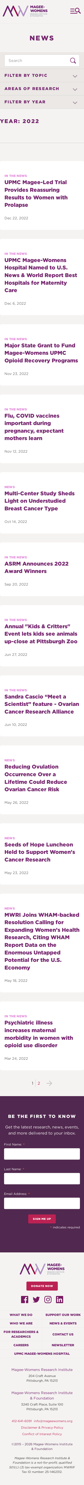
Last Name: (14, 1169)
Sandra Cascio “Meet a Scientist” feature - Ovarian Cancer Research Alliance (41, 704)
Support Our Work (63, 1315)
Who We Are (21, 1323)
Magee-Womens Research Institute (42, 1370)
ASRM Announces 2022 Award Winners (36, 567)
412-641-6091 (22, 1421)
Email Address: (17, 1194)
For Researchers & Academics (21, 1334)
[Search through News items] (42, 60)
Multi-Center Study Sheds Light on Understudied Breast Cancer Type (39, 501)
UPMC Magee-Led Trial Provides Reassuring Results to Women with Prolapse (36, 193)
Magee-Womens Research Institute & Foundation (42, 1395)
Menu (75, 11)
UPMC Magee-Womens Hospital (42, 1353)
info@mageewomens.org (53, 1421)
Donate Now (42, 1286)
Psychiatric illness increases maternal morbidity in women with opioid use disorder (38, 1034)
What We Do (21, 1315)
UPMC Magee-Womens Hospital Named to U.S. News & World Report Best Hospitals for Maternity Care (40, 275)
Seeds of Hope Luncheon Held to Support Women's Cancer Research (39, 852)
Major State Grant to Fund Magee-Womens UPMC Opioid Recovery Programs (41, 353)
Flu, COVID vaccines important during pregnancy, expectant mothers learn (34, 427)
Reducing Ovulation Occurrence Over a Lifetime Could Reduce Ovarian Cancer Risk (35, 778)
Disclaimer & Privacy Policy (42, 1427)
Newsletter (63, 1345)
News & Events (63, 1323)
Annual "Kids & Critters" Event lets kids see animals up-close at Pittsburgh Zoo (41, 634)
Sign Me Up (42, 1219)
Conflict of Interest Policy (42, 1434)
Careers (21, 1345)
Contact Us (62, 1334)
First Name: (14, 1145)
